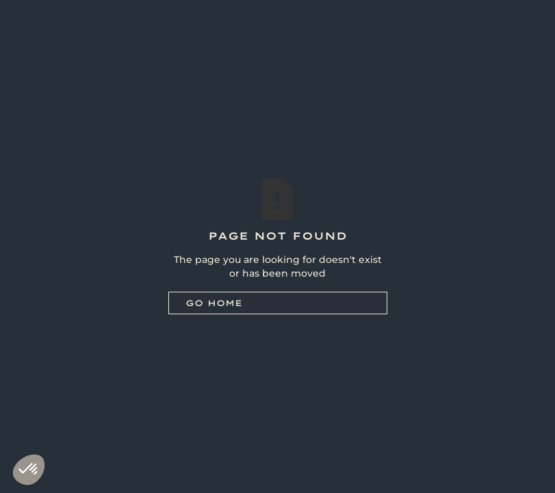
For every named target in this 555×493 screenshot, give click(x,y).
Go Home (213, 303)
